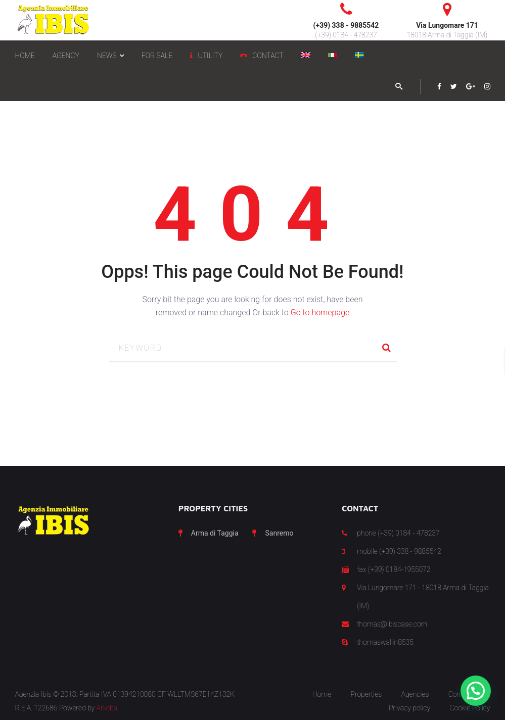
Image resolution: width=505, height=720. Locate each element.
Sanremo (279, 533)
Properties (366, 694)
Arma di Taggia (215, 533)
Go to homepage (320, 312)
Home (321, 694)
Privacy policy (409, 708)
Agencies (415, 694)
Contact (460, 694)
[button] (476, 691)
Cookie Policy (470, 708)
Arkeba (107, 708)
